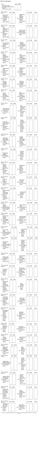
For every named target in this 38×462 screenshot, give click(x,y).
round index (8, 1)
